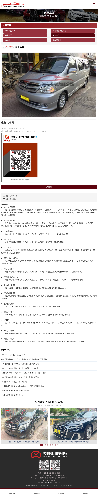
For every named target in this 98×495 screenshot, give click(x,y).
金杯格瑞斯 (13, 196)
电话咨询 (86, 491)
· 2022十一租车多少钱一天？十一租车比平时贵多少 (19, 368)
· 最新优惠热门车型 (59, 31)
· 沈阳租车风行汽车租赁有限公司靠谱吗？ (16, 391)
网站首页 (12, 491)
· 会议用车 (8, 40)
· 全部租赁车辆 (9, 31)
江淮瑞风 (12, 199)
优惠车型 (36, 491)
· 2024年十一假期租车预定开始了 (13, 355)
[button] (41, 445)
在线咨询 (49, 187)
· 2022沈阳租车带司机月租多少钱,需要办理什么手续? (20, 377)
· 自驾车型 (8, 35)
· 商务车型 (56, 35)
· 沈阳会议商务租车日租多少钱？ (13, 395)
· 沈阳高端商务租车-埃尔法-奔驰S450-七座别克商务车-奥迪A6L (24, 386)
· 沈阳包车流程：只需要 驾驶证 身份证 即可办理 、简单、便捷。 (24, 373)
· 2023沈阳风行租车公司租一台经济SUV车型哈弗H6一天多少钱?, (24, 359)
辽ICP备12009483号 (48, 480)
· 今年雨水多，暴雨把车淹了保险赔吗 (14, 382)
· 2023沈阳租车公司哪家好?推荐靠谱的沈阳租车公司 (20, 364)
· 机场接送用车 (57, 40)
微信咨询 (61, 491)
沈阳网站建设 (49, 483)
